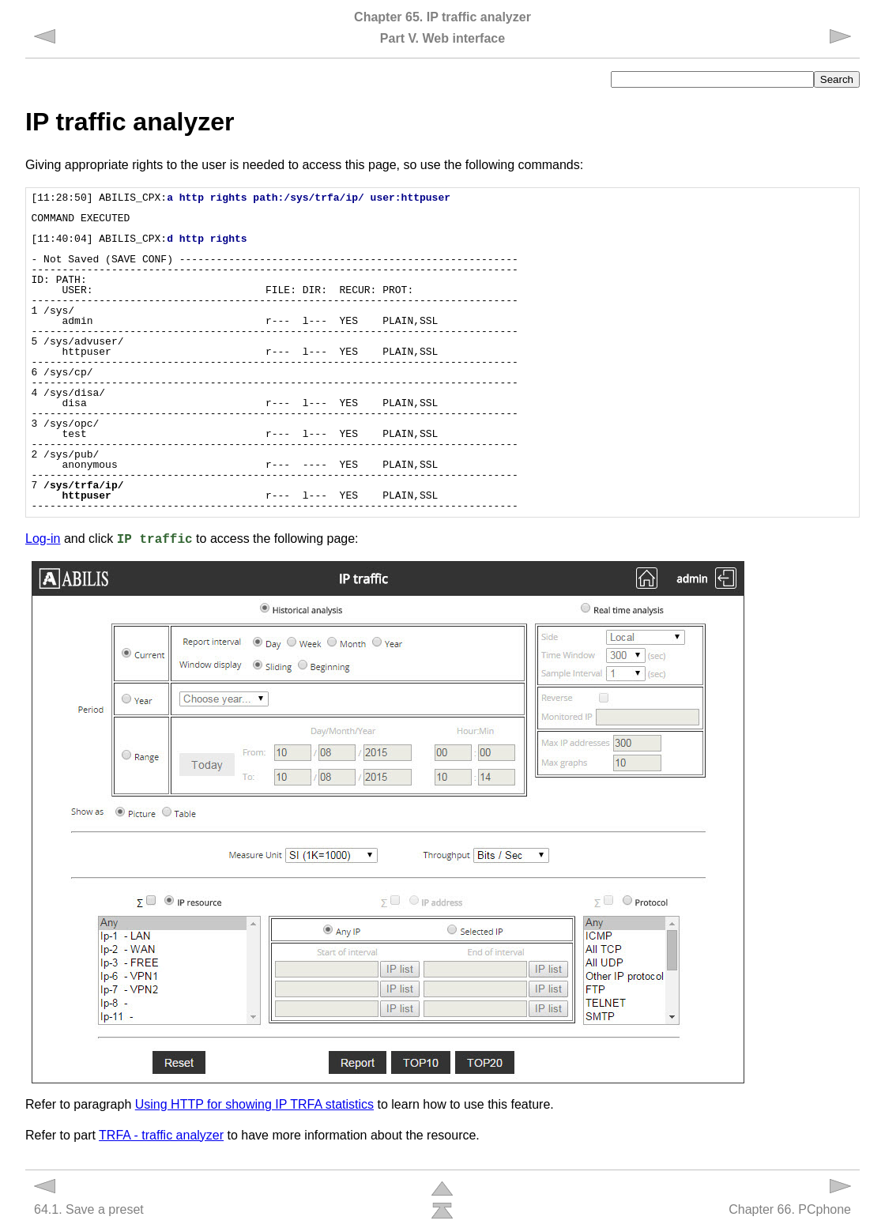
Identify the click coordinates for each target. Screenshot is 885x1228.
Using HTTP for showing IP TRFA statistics (254, 1104)
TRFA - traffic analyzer (161, 1135)
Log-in (42, 538)
